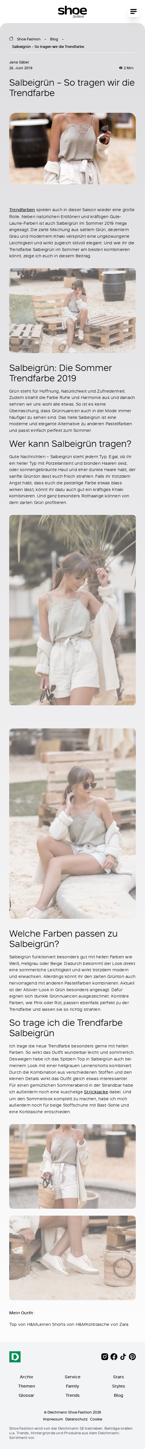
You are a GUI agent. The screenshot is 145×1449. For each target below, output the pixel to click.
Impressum (53, 1419)
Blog (54, 39)
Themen (26, 1386)
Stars (118, 1377)
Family (72, 1386)
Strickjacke (96, 1091)
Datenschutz (76, 1419)
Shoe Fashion (29, 39)
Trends (73, 1395)
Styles (118, 1386)
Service (73, 1377)
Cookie (96, 1419)
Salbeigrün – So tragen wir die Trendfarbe (48, 46)
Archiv (26, 1377)
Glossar (26, 1395)
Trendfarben (22, 210)
